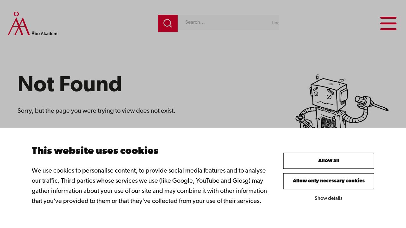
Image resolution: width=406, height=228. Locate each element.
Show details (329, 198)
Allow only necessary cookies (329, 181)
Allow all (328, 160)
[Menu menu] (388, 23)
